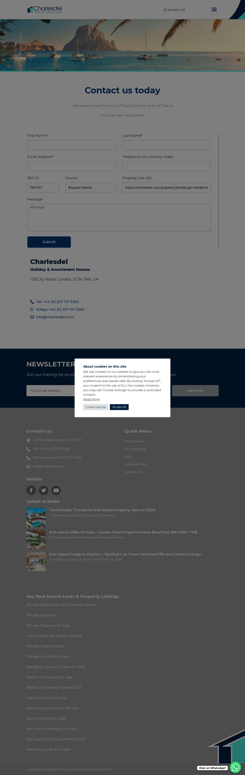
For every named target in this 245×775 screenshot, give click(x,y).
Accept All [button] (119, 407)
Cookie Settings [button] (96, 407)
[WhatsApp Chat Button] (235, 767)
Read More (91, 399)
